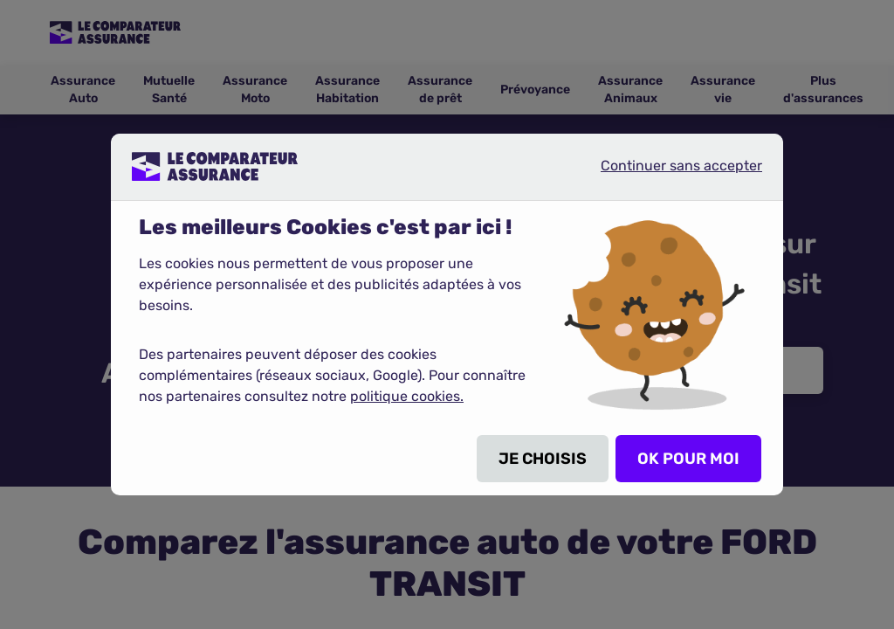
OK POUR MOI (688, 458)
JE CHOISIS (543, 458)
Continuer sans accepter (667, 173)
